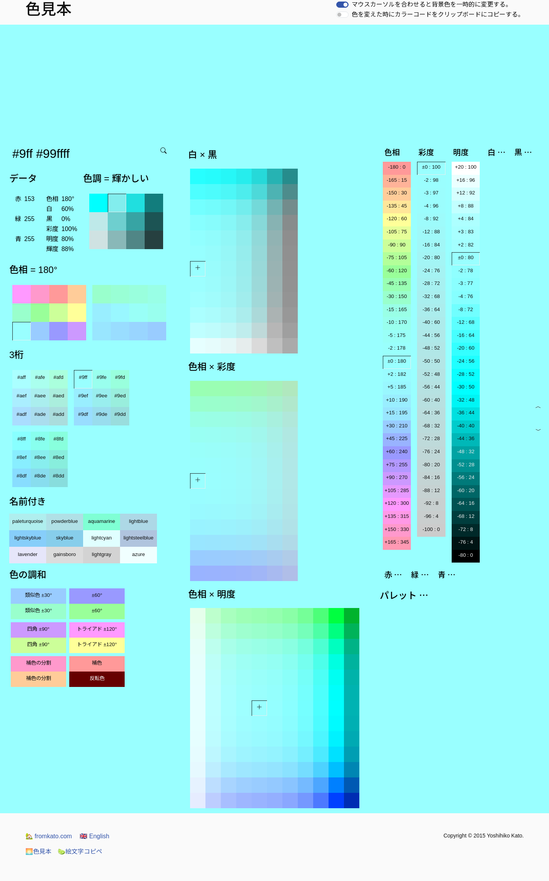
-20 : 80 (431, 257)
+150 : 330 (397, 529)
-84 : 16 (431, 477)
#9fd (120, 377)
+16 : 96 (465, 180)
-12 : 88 (431, 231)
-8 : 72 (466, 309)
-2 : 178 (396, 348)
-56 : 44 (431, 387)
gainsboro (64, 554)
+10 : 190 (396, 400)
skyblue (64, 538)
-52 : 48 (431, 374)
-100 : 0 (431, 529)
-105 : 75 (397, 231)
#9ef (83, 396)
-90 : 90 (396, 245)
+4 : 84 (466, 218)
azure (138, 554)
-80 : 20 (431, 464)
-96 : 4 (431, 516)
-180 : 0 (396, 167)
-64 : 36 (431, 412)
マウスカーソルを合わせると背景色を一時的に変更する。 (432, 4)
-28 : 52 (465, 374)
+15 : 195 (396, 412)
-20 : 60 (465, 348)
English (94, 836)
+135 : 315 (397, 516)
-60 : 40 (431, 400)
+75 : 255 (396, 464)
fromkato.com (48, 836)
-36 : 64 (431, 309)
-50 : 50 (431, 361)
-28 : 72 (431, 283)
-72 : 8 (466, 529)
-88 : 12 (431, 490)
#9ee (101, 396)
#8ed (58, 457)
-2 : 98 (431, 180)
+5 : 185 (396, 387)
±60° (97, 595)
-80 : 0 (466, 555)
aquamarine (101, 521)
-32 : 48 (465, 400)
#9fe (102, 377)
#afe (40, 377)
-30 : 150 (397, 296)
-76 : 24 (431, 451)
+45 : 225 (396, 438)
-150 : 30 (397, 193)
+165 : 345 (397, 542)
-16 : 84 (431, 245)
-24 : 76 (431, 270)
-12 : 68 (465, 322)
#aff (21, 377)
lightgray (101, 554)
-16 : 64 (465, 335)
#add (58, 414)
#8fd (58, 439)
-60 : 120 (397, 270)
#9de (101, 414)
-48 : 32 (465, 451)
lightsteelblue (138, 538)
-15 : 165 (397, 309)
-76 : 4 (466, 542)
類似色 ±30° (38, 595)
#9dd (120, 414)
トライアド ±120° (97, 629)
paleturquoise (27, 521)
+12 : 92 (465, 193)
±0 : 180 (396, 361)
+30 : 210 (396, 426)
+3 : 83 (466, 231)
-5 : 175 (396, 335)
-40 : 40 (465, 426)
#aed (58, 396)
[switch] (342, 5)
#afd (58, 377)
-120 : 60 (397, 218)
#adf (22, 414)
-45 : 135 (397, 283)
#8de (40, 476)
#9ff (83, 377)
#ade (40, 414)
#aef (22, 396)
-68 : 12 (465, 516)
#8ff (21, 439)
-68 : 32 (431, 426)
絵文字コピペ (80, 851)
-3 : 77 (466, 283)
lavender (27, 554)
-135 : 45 (397, 206)
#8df (22, 476)
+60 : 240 (396, 451)
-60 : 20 (465, 490)
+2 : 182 (396, 374)
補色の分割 (38, 663)
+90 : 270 (396, 477)
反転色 (97, 678)
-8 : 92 (431, 218)
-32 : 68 (431, 296)
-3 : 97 (431, 193)
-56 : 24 (465, 477)
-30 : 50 (465, 387)
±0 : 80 (466, 257)
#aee (40, 396)
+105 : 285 (397, 490)
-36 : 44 (465, 412)
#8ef (22, 457)
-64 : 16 (465, 503)
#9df (83, 414)
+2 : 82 (466, 245)
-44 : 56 (431, 335)
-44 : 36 (465, 438)
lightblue (138, 521)
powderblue (65, 521)
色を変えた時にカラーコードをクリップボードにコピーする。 (438, 14)
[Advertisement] (275, 82)
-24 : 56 (465, 361)
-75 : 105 (397, 257)
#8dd (58, 476)
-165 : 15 (397, 180)
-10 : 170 (397, 322)
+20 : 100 (466, 167)
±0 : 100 (431, 167)
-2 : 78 (466, 270)
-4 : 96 (431, 206)
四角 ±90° (38, 629)
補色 (97, 663)
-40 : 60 (431, 322)
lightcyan (102, 538)
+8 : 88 (466, 206)
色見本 (38, 851)
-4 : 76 (466, 296)
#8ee (40, 457)
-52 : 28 (465, 464)
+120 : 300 (397, 503)
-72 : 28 (431, 438)
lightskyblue (27, 538)
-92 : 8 (431, 503)
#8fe (40, 439)
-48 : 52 (431, 348)
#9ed (120, 396)
